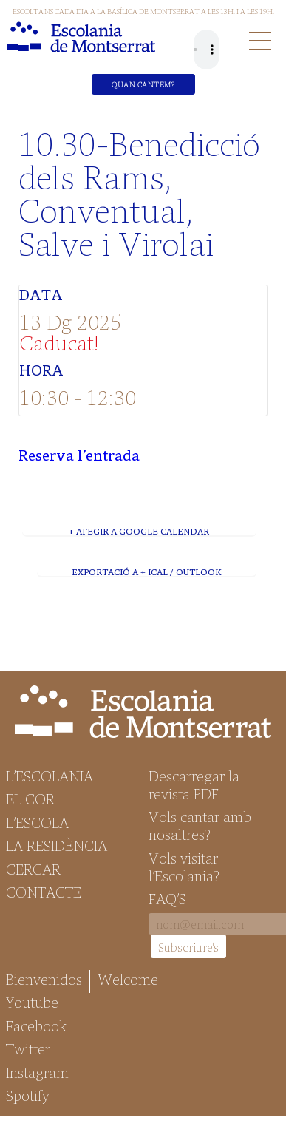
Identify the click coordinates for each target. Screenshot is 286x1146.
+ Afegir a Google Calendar (139, 530)
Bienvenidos (44, 979)
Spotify (28, 1095)
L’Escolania (49, 775)
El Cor (30, 798)
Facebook (36, 1025)
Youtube (32, 1002)
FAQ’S (167, 898)
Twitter (28, 1048)
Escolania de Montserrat (81, 36)
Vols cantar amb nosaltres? (200, 825)
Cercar (33, 869)
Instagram (37, 1072)
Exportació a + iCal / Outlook (146, 571)
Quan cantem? (143, 84)
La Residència (56, 845)
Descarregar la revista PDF (194, 784)
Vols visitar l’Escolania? (184, 866)
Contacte (43, 892)
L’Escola (37, 822)
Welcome (128, 979)
